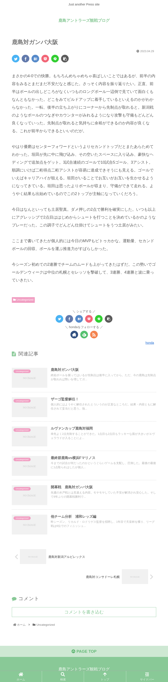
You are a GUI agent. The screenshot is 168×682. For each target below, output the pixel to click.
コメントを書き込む (84, 612)
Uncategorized (23, 299)
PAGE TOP (84, 651)
